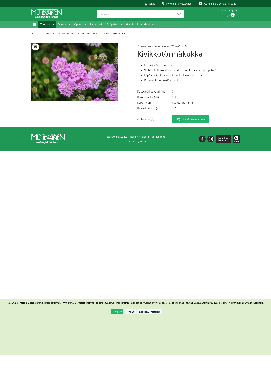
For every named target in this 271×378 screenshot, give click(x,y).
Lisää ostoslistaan (194, 119)
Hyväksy (117, 312)
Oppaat (78, 24)
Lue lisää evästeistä (149, 312)
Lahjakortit (96, 24)
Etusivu (34, 24)
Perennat (67, 33)
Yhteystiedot (159, 136)
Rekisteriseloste (139, 136)
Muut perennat (87, 33)
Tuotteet (45, 24)
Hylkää (130, 312)
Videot (129, 24)
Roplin (143, 141)
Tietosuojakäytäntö (115, 136)
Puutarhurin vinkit (147, 24)
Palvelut (62, 24)
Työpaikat (112, 24)
